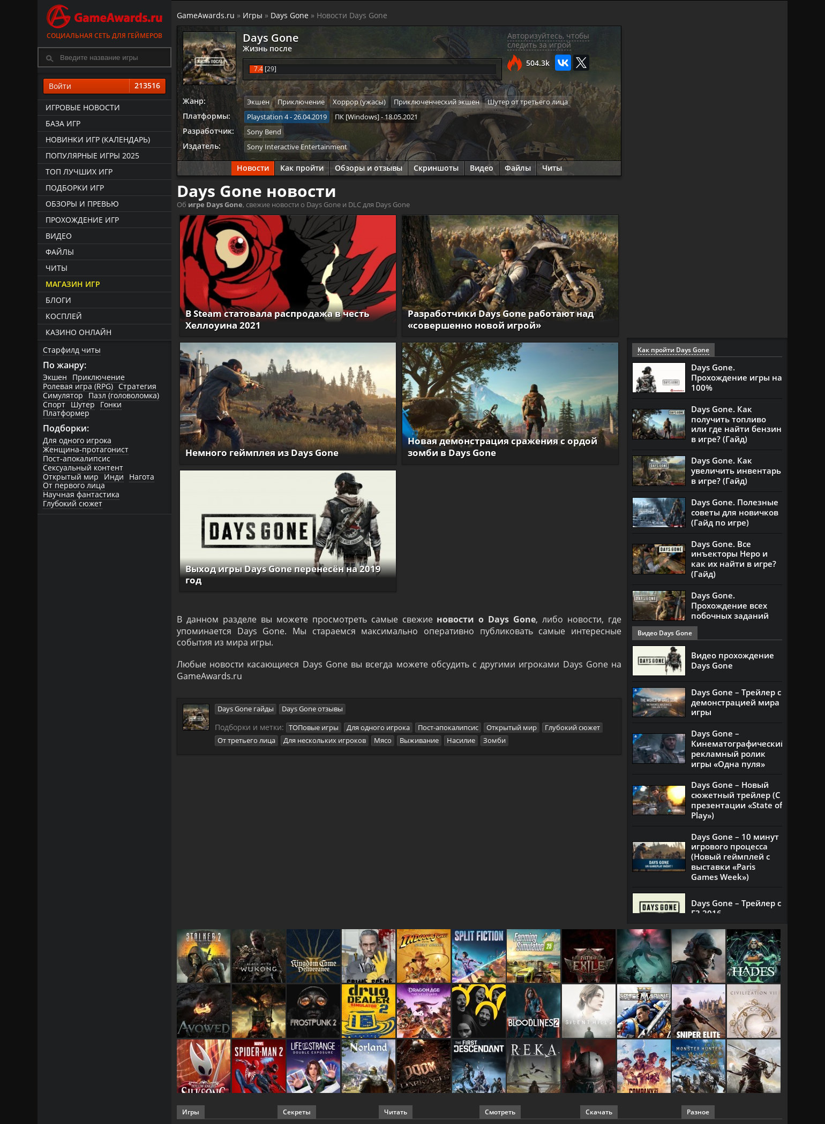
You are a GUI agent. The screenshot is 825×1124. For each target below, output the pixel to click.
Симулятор (63, 395)
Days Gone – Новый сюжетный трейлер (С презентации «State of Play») (736, 794)
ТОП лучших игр (79, 171)
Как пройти (302, 167)
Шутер (83, 404)
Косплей (64, 316)
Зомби (494, 741)
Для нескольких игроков (324, 741)
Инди (114, 477)
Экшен (55, 377)
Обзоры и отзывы (368, 167)
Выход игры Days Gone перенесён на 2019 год (278, 573)
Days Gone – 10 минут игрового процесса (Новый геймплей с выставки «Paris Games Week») (735, 849)
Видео (59, 236)
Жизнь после (265, 48)
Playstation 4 (267, 116)
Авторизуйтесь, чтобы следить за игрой (548, 40)
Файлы (60, 252)
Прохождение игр (82, 220)
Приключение (98, 377)
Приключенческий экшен (436, 102)
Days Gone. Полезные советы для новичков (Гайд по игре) (734, 511)
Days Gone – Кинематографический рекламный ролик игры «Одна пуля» (738, 744)
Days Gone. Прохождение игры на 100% (736, 377)
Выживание (419, 741)
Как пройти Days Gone (673, 349)
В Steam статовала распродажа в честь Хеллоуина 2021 (285, 318)
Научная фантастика (81, 494)
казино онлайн (78, 332)
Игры (252, 15)
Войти (104, 86)
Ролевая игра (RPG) (78, 386)
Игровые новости (83, 107)
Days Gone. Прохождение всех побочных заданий (730, 602)
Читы (57, 268)
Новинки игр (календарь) (98, 139)
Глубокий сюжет (72, 503)
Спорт (54, 404)
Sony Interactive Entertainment (297, 145)
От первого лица (74, 485)
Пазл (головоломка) (123, 395)
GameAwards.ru (206, 15)
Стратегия (137, 386)
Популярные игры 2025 (92, 155)
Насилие (461, 741)
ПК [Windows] (357, 116)
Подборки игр (75, 188)
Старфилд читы (72, 350)
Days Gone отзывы (312, 710)
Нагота (141, 477)
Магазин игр (73, 284)
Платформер (66, 413)
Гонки (111, 404)
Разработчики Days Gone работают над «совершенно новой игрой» (507, 318)
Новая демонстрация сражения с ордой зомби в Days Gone (509, 446)
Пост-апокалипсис (76, 458)
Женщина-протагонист (86, 449)
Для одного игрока (77, 440)
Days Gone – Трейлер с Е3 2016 (736, 900)
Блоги (58, 300)
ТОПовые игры (314, 728)
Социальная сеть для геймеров (104, 20)
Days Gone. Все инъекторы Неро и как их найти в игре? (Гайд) (733, 556)
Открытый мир (71, 477)
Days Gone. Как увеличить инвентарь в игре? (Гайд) (736, 469)
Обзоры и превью (82, 204)
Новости (253, 167)
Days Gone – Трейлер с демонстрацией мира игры (736, 699)
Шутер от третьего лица (528, 102)
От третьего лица (246, 741)
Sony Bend (264, 131)
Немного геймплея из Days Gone (268, 451)
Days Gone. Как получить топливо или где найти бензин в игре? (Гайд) (736, 423)
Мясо (383, 741)
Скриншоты (436, 167)
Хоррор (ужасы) (359, 102)
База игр (63, 123)
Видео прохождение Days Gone (732, 657)
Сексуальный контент (83, 467)
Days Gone (290, 15)
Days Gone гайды (246, 710)
